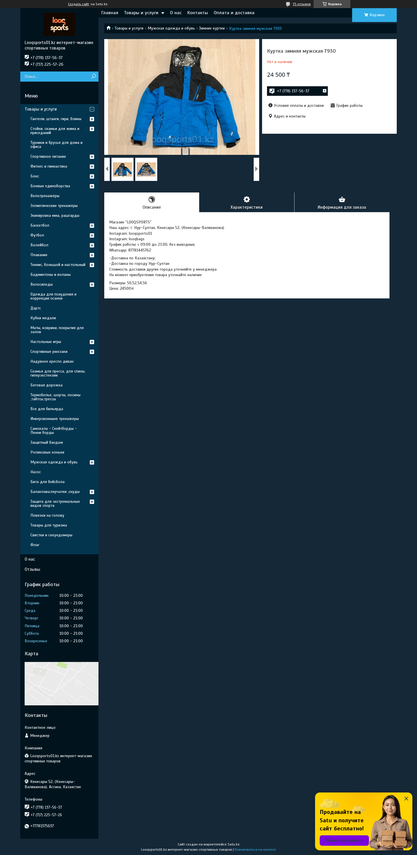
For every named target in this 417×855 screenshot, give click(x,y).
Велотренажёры (44, 195)
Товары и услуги (141, 13)
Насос (35, 471)
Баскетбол (39, 225)
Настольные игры (45, 341)
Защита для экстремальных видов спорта (55, 503)
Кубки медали (43, 317)
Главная (109, 13)
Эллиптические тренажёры (54, 205)
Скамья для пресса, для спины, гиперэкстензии (57, 373)
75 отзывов (302, 4)
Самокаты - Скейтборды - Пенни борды (53, 430)
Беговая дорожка (46, 385)
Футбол (37, 235)
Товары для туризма (48, 525)
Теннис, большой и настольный (57, 264)
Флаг (34, 544)
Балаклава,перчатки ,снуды (55, 491)
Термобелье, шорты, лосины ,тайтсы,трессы (55, 396)
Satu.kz (233, 844)
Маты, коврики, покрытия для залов (57, 329)
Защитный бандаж (46, 442)
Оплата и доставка (234, 13)
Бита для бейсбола (47, 481)
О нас (176, 13)
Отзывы (32, 569)
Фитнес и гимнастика (48, 166)
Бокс (34, 176)
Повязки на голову (47, 515)
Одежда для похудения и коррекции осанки (53, 296)
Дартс (35, 308)
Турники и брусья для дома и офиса (56, 144)
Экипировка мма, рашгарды (54, 215)
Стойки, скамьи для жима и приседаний (54, 130)
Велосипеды (41, 284)
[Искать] (93, 76)
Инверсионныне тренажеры (54, 418)
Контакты (197, 13)
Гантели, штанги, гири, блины (55, 118)
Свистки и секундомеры (51, 535)
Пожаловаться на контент (255, 849)
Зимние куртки (212, 28)
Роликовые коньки (47, 452)
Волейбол (39, 245)
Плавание (38, 254)
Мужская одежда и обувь (171, 28)
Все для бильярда (46, 408)
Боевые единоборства (50, 186)
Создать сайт (78, 4)
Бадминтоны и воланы (50, 274)
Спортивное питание (48, 156)
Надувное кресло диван (52, 361)
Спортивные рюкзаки (48, 351)
